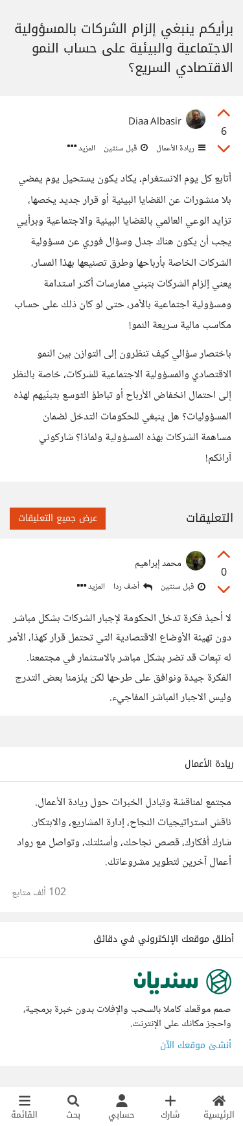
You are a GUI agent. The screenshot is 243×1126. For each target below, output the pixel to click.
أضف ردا (132, 587)
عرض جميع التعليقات (57, 518)
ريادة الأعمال (179, 148)
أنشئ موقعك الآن (195, 1045)
